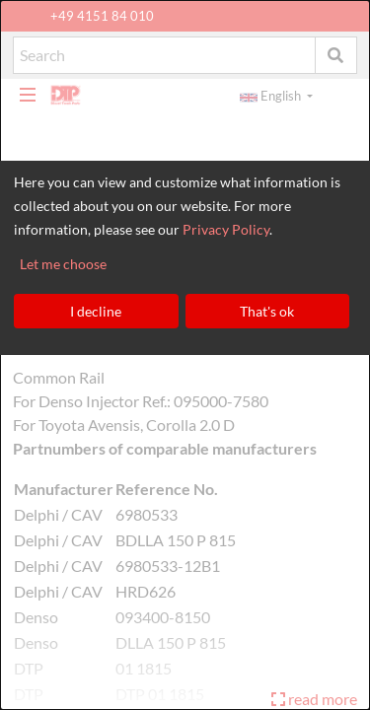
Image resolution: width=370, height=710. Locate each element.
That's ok (267, 311)
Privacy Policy (226, 229)
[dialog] (185, 355)
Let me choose (63, 263)
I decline (95, 311)
